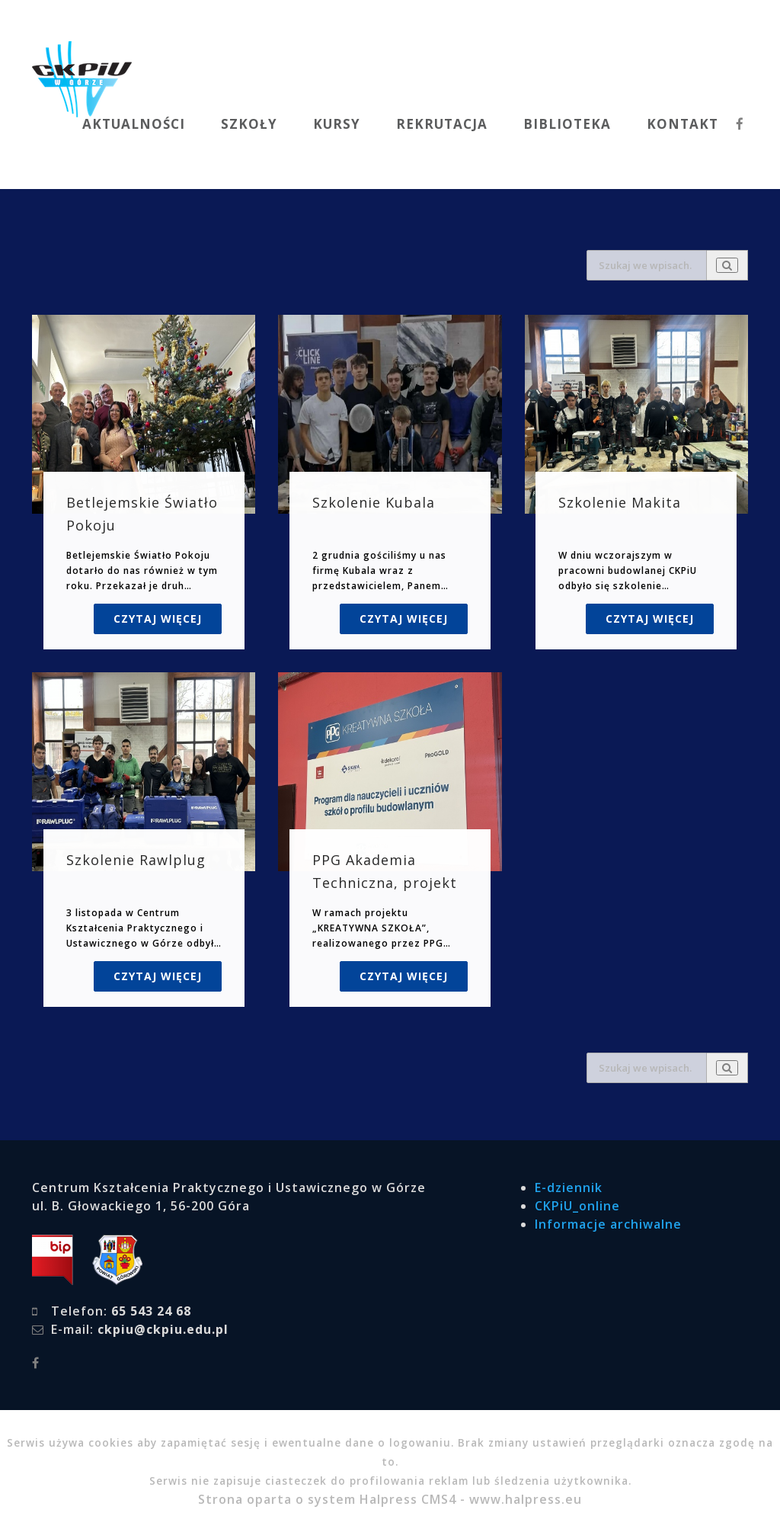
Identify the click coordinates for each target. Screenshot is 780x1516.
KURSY (336, 124)
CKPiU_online (577, 1205)
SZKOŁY (249, 124)
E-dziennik (569, 1187)
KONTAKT (682, 124)
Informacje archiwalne (608, 1224)
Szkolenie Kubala (373, 502)
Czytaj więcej (157, 618)
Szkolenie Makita (619, 502)
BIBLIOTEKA (567, 124)
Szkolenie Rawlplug (136, 860)
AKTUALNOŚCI (133, 124)
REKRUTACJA (442, 124)
